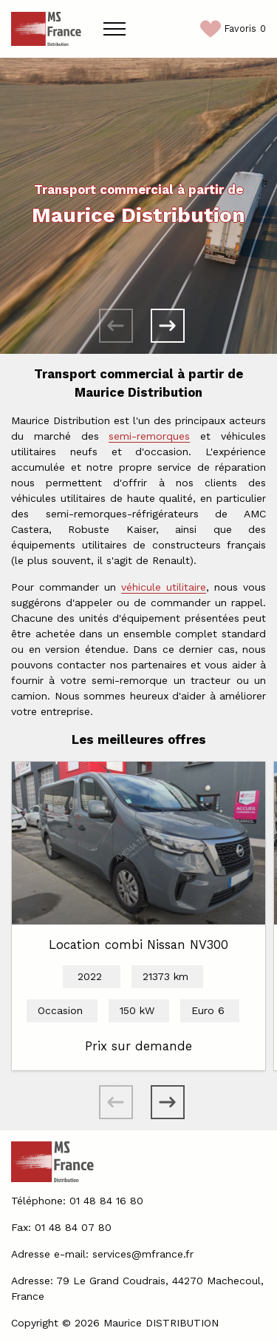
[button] (168, 326)
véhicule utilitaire (163, 587)
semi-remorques (149, 436)
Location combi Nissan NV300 (138, 944)
